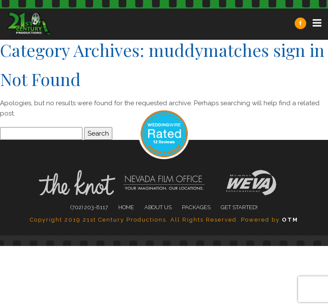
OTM (290, 219)
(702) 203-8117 (89, 207)
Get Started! (239, 207)
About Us (158, 207)
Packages (196, 207)
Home (126, 207)
